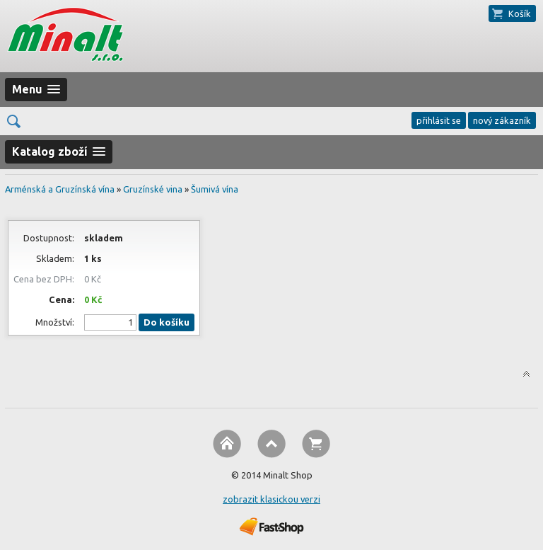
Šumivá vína (214, 189)
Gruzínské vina (152, 189)
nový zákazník (502, 120)
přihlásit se (438, 120)
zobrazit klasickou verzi (271, 499)
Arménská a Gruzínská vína (60, 189)
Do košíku (166, 322)
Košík (519, 13)
